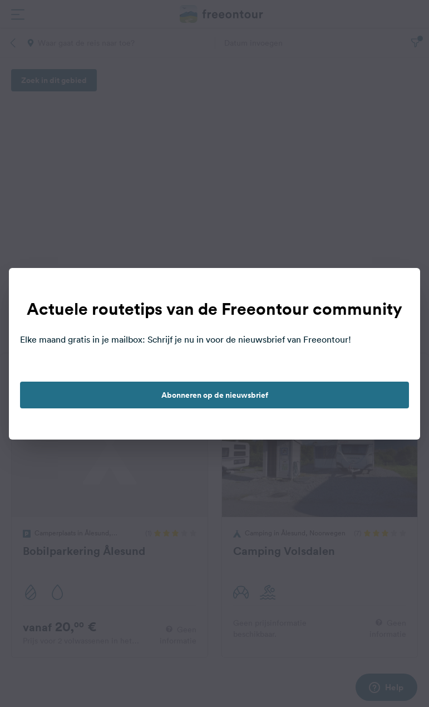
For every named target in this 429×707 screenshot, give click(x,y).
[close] (400, 288)
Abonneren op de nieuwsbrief (214, 395)
